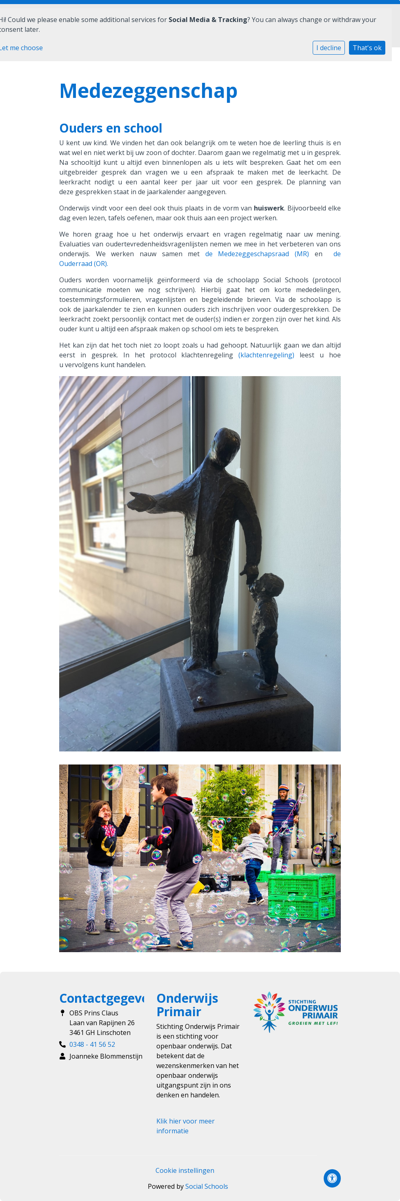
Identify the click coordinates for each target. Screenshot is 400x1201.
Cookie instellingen (185, 1170)
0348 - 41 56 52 (92, 1044)
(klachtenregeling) (266, 354)
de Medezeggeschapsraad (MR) (257, 253)
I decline (328, 47)
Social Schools (206, 1186)
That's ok (367, 47)
